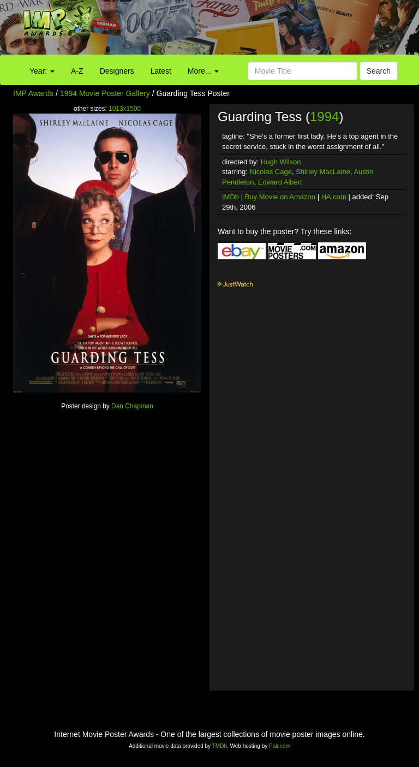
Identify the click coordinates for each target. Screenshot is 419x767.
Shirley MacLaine (323, 172)
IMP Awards (33, 93)
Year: (42, 71)
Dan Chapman (132, 406)
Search (379, 71)
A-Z (77, 71)
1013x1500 (125, 108)
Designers (117, 71)
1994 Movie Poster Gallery (105, 93)
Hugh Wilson (281, 162)
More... (203, 71)
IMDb (230, 197)
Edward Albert (280, 182)
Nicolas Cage (271, 172)
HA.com (333, 197)
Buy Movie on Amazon (280, 197)
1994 (324, 116)
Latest (161, 71)
